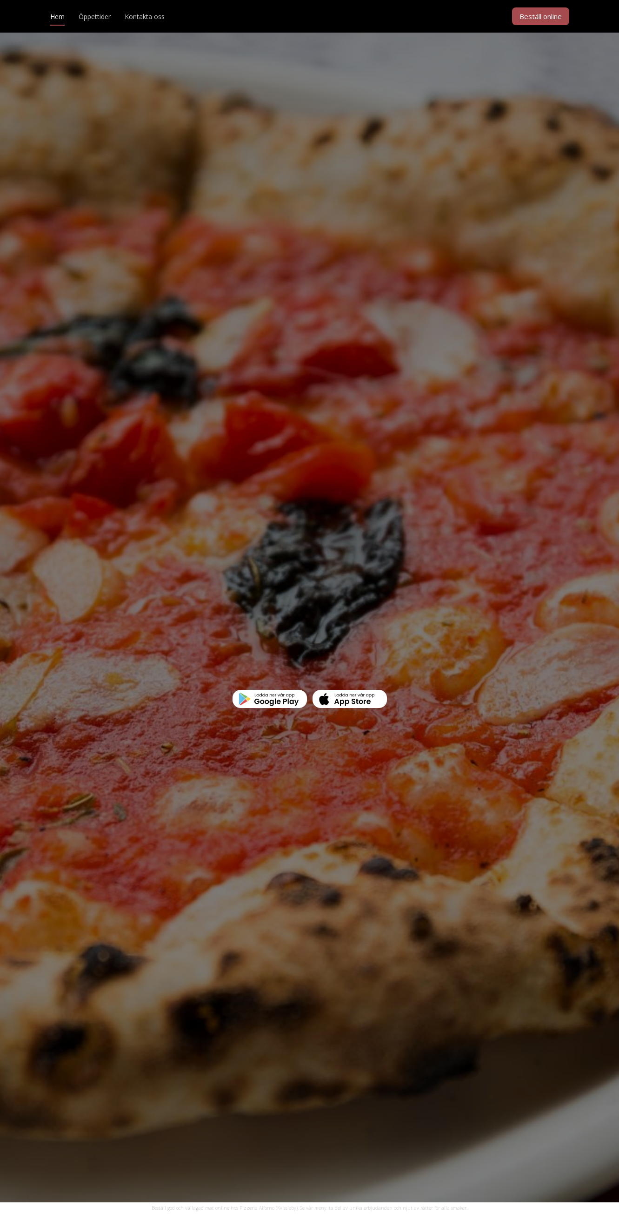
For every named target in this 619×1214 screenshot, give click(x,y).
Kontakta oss (145, 16)
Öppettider (95, 16)
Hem (57, 16)
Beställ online (540, 16)
